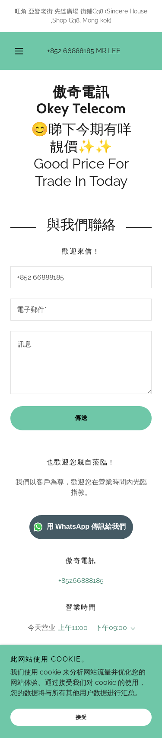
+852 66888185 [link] (70, 51)
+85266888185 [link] (81, 580)
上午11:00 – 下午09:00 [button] (92, 627)
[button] (19, 51)
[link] (81, 100)
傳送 (81, 417)
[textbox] (81, 277)
